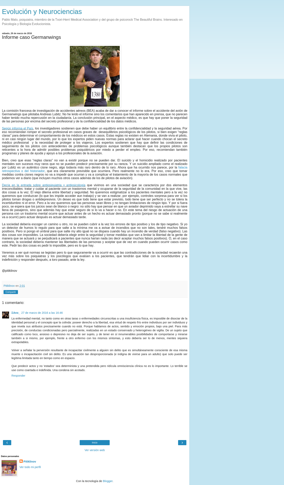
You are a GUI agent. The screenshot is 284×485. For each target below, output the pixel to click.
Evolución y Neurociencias (42, 11)
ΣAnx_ (15, 312)
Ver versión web (95, 450)
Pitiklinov (29, 461)
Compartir (11, 292)
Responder (18, 375)
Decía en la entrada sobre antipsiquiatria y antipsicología (43, 185)
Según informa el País (17, 128)
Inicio (94, 442)
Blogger (108, 481)
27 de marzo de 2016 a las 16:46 (42, 312)
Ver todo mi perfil (30, 467)
